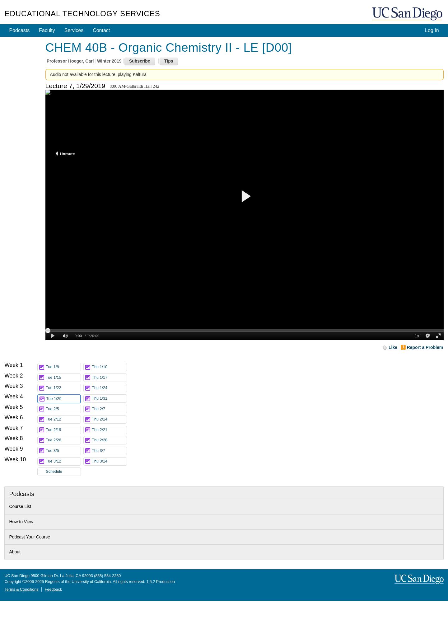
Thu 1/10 (109, 367)
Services (73, 30)
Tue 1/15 (63, 378)
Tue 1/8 (63, 367)
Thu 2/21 (109, 430)
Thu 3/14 (109, 461)
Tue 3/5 (63, 451)
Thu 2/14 (109, 419)
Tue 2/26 (63, 440)
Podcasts (19, 30)
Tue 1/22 (63, 388)
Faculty (47, 30)
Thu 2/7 (109, 409)
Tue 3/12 (63, 461)
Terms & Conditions (21, 589)
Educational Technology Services (82, 13)
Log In (432, 30)
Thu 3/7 (109, 451)
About (15, 551)
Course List (20, 506)
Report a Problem (425, 347)
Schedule (54, 471)
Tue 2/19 (63, 430)
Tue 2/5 (63, 409)
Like (393, 347)
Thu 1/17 (109, 378)
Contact (101, 30)
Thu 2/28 (109, 440)
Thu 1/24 (109, 388)
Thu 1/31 (109, 398)
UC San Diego (408, 14)
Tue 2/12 (63, 419)
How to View (21, 521)
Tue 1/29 (63, 399)
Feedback (53, 589)
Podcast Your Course (29, 536)
